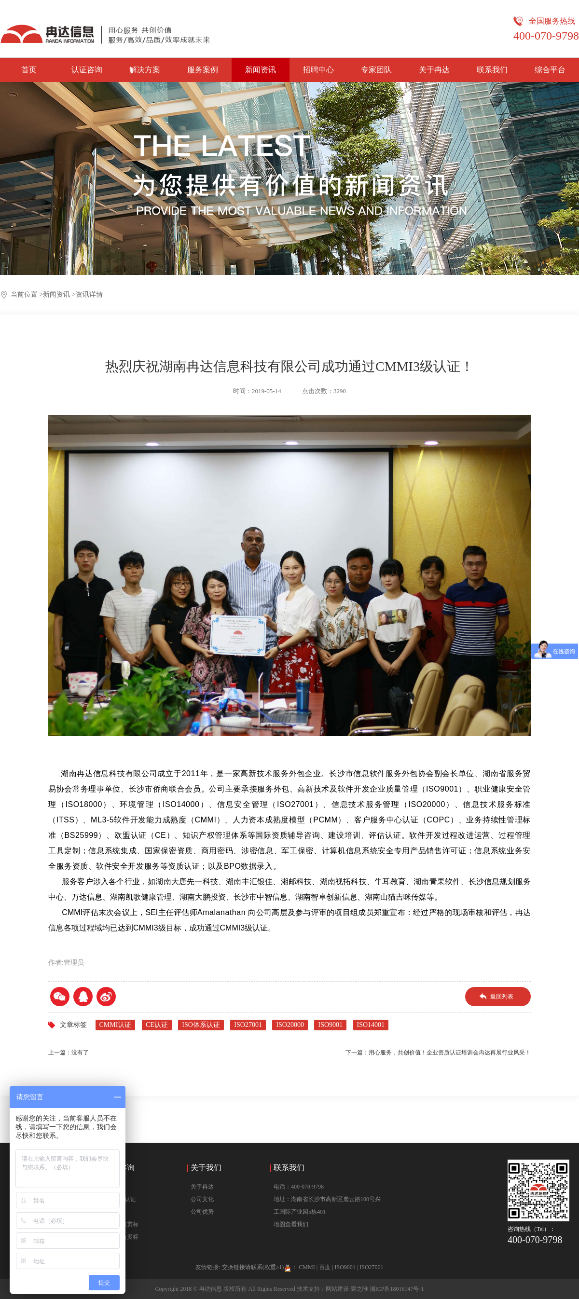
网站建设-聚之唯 (347, 1288)
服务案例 (202, 70)
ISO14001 (371, 1024)
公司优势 (202, 1211)
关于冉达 (434, 70)
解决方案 (144, 70)
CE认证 (157, 1024)
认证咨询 (86, 70)
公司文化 (202, 1199)
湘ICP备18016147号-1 (397, 1288)
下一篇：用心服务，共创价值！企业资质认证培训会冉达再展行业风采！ (438, 1052)
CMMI (307, 1267)
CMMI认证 (115, 1024)
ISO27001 (248, 1024)
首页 (29, 70)
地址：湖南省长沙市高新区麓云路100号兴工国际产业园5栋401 (327, 1205)
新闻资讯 (260, 70)
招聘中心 (318, 70)
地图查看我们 (291, 1224)
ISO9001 (330, 1024)
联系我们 (492, 70)
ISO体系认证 (201, 1024)
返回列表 (501, 996)
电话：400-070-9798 (299, 1186)
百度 (325, 1267)
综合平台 (550, 70)
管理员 (74, 962)
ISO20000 (290, 1024)
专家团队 (376, 70)
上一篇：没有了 (68, 1052)
